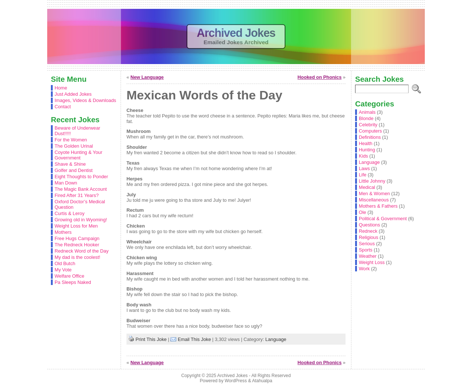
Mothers (63, 232)
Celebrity (368, 124)
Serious (367, 243)
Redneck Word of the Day (81, 251)
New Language (147, 77)
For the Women (71, 140)
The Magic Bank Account (81, 189)
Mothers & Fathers (378, 206)
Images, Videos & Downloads (85, 100)
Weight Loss (372, 262)
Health (365, 143)
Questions (369, 225)
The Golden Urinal (74, 146)
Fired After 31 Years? (77, 195)
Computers (370, 131)
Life (363, 174)
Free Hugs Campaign (77, 238)
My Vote (63, 269)
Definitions (370, 137)
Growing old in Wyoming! (81, 219)
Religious (368, 237)
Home (61, 88)
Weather (367, 256)
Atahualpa (262, 380)
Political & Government (383, 218)
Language (276, 339)
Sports (365, 250)
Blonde (366, 118)
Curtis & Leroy (69, 213)
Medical (367, 187)
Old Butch (65, 263)
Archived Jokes (236, 33)
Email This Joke (194, 339)
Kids (363, 156)
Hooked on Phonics (319, 77)
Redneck (368, 231)
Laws (364, 168)
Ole (362, 212)
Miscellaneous (374, 200)
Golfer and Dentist (74, 170)
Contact (63, 106)
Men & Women (374, 193)
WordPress (236, 380)
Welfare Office (69, 276)
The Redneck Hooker (77, 244)
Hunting (367, 149)
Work (364, 268)
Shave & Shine (70, 164)
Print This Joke (151, 339)
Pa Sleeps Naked (73, 282)
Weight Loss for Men (76, 226)
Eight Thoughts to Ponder (81, 176)
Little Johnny (372, 181)
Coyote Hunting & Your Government (78, 155)
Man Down (66, 183)
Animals (367, 112)
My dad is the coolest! (77, 257)
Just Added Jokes (73, 94)
